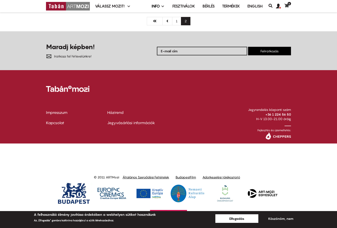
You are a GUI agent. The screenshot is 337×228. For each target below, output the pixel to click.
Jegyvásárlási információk (131, 123)
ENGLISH (255, 6)
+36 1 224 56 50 (278, 114)
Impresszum (56, 112)
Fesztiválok (183, 6)
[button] (280, 6)
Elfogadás (236, 218)
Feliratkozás (269, 51)
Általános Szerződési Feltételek (146, 177)
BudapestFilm (186, 177)
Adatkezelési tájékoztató (221, 177)
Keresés (272, 6)
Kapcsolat (55, 123)
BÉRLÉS (208, 6)
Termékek (231, 6)
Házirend (115, 112)
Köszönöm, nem (280, 218)
